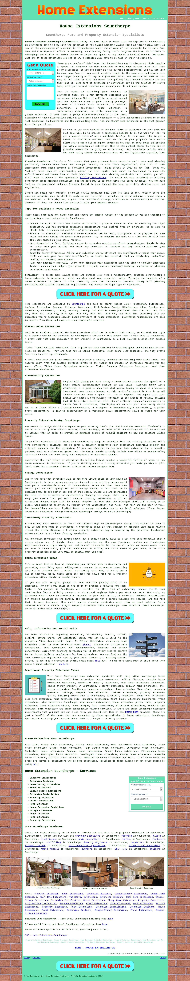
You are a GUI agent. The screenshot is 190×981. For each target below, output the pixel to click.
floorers (126, 836)
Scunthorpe (78, 304)
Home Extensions (143, 903)
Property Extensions (151, 900)
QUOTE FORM (131, 712)
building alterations (71, 696)
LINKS (129, 19)
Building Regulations (93, 177)
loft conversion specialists (87, 846)
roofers (126, 839)
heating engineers (95, 842)
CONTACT (146, 19)
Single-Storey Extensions (131, 894)
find (34, 744)
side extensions (51, 702)
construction (80, 709)
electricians (49, 839)
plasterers (158, 839)
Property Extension (46, 894)
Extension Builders (99, 894)
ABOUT (137, 19)
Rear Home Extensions (53, 897)
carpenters (137, 842)
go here (63, 664)
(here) (87, 644)
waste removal (50, 849)
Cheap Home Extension (121, 900)
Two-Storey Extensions (83, 897)
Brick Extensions (96, 903)
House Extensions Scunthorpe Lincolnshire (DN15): (57, 41)
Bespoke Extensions (71, 903)
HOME (122, 19)
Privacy (163, 958)
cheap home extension (150, 696)
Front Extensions (52, 910)
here (35, 764)
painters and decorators (144, 846)
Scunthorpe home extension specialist (89, 676)
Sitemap (27, 958)
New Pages (36, 958)
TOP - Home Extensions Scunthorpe (46, 935)
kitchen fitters (35, 846)
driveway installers (87, 836)
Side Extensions (120, 903)
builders (97, 139)
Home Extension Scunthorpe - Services (60, 771)
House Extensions (94, 900)
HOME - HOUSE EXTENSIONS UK (95, 947)
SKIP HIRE (121, 849)
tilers (157, 836)
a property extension (88, 243)
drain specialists (89, 839)
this (97, 661)
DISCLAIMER (159, 19)
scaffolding (53, 842)
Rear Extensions (72, 894)
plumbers (87, 849)
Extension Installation (65, 900)
